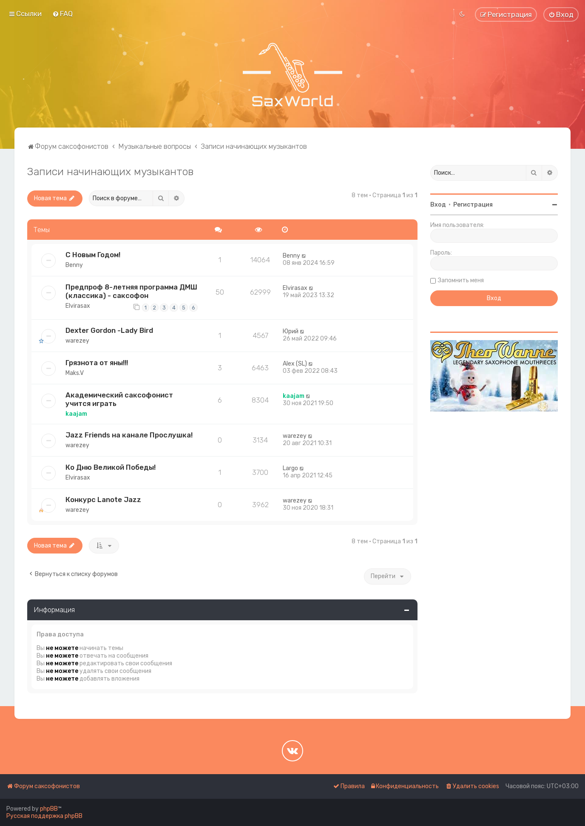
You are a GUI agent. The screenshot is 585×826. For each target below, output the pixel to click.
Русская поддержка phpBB (44, 816)
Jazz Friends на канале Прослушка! (129, 435)
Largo (290, 468)
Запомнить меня (461, 280)
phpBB (49, 808)
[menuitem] (62, 13)
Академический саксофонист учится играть (119, 399)
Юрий (290, 331)
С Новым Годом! (92, 254)
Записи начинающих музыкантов (110, 171)
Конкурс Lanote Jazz (103, 499)
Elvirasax (77, 305)
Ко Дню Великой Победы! (110, 467)
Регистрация (473, 204)
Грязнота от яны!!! (96, 362)
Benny (74, 265)
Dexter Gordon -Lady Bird (109, 330)
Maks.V (74, 373)
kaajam (76, 413)
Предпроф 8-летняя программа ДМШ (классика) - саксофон (131, 291)
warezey (77, 340)
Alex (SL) (295, 363)
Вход (438, 204)
